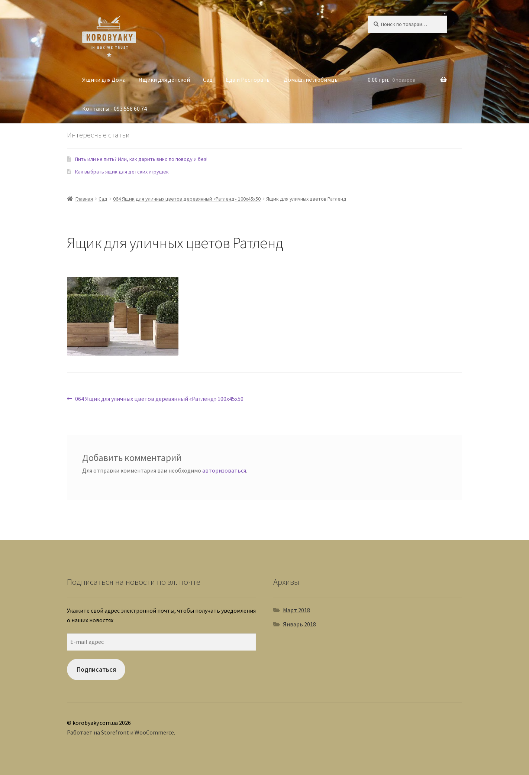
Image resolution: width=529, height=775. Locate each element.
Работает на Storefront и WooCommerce (120, 732)
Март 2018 (296, 610)
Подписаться (96, 669)
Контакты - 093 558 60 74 (114, 108)
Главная (84, 198)
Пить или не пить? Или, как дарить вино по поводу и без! (141, 159)
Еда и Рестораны (248, 79)
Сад (208, 79)
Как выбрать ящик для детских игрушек (122, 171)
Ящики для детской (164, 79)
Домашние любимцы (311, 79)
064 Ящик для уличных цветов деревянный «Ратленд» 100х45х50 (187, 198)
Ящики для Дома (104, 79)
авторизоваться (224, 470)
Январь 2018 (299, 624)
